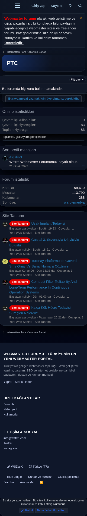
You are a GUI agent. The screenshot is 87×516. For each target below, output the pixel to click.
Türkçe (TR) (39, 466)
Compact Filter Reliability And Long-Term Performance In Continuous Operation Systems (43, 287)
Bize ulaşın (14, 476)
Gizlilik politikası (68, 476)
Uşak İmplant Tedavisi (37, 223)
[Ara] (80, 5)
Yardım (9, 482)
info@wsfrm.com (14, 438)
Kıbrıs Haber (23, 382)
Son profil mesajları (19, 150)
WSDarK (15, 466)
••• (83, 165)
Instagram (10, 448)
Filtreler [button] (76, 79)
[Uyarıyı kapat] (81, 18)
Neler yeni (10, 409)
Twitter (7, 443)
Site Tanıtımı (13, 216)
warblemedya (74, 202)
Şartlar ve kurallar (40, 476)
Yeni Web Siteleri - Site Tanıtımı (30, 232)
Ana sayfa (26, 482)
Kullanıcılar (10, 414)
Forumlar (9, 404)
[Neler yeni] (70, 5)
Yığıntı (7, 382)
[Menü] (17, 6)
